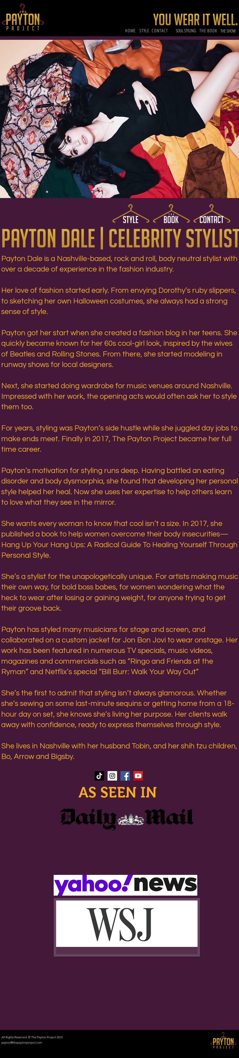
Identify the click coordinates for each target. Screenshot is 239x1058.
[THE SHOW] (228, 31)
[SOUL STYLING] (186, 31)
